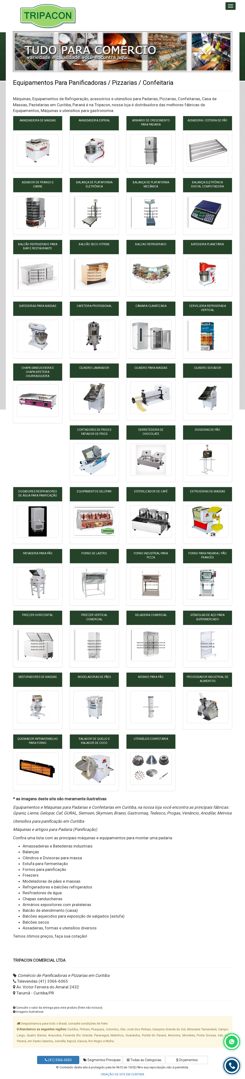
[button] (22, 52)
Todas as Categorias (144, 1060)
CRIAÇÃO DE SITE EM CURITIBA (122, 1074)
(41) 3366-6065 (58, 1060)
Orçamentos (187, 1060)
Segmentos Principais (102, 1060)
